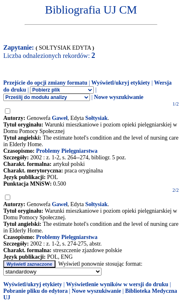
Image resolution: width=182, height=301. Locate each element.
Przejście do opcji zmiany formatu (45, 83)
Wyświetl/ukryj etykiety (120, 83)
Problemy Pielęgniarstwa (66, 151)
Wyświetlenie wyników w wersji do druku (117, 284)
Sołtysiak (96, 118)
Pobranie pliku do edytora (35, 291)
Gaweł (59, 118)
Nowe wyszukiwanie (118, 97)
